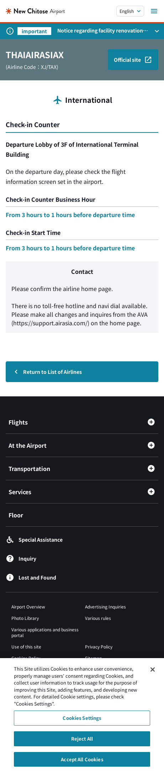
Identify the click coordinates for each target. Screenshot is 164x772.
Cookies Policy (25, 658)
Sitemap (93, 658)
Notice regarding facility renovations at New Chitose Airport (101, 30)
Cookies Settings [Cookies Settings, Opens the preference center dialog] (82, 721)
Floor (16, 515)
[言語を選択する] (130, 11)
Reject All (82, 742)
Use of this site (26, 646)
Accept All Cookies (82, 763)
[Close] (152, 673)
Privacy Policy (98, 646)
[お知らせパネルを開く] (157, 31)
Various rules (98, 618)
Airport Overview (28, 606)
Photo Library (25, 618)
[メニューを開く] (154, 11)
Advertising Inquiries (105, 606)
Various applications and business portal (45, 632)
